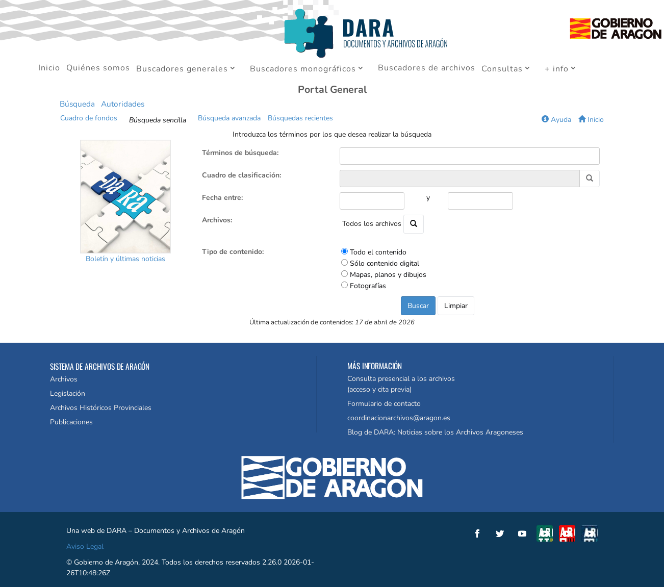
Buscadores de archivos (426, 68)
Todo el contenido (378, 252)
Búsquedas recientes (300, 118)
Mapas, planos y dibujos (388, 274)
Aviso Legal (85, 546)
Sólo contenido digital (384, 263)
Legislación (67, 393)
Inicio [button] (591, 119)
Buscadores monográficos (303, 69)
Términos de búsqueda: (240, 153)
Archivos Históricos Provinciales (100, 408)
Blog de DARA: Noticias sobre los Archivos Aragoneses (435, 432)
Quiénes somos (98, 68)
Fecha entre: (222, 197)
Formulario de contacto (384, 404)
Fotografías (368, 286)
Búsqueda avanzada (229, 118)
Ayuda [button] (556, 119)
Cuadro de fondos (88, 118)
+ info (557, 69)
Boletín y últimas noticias (125, 259)
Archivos (64, 379)
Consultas (502, 69)
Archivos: (217, 220)
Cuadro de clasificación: (241, 175)
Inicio (49, 68)
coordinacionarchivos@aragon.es (398, 418)
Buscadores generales (182, 69)
